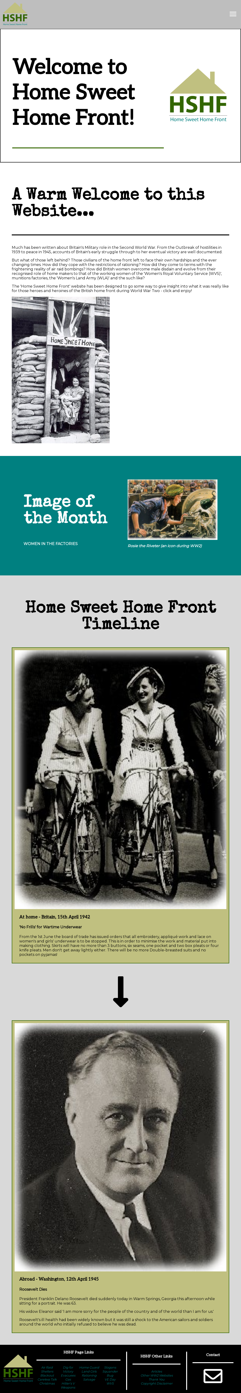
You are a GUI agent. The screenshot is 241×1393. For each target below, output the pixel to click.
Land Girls (88, 1371)
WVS (110, 1383)
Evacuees (68, 1375)
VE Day (110, 1379)
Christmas (47, 1383)
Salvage (89, 1379)
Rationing (89, 1375)
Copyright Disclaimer (157, 1383)
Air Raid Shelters (47, 1369)
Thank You (157, 1379)
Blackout (47, 1375)
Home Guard (89, 1367)
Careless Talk (47, 1379)
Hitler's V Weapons (68, 1385)
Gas (68, 1379)
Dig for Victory (68, 1369)
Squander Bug (110, 1373)
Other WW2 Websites (157, 1375)
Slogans (110, 1367)
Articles (156, 1371)
